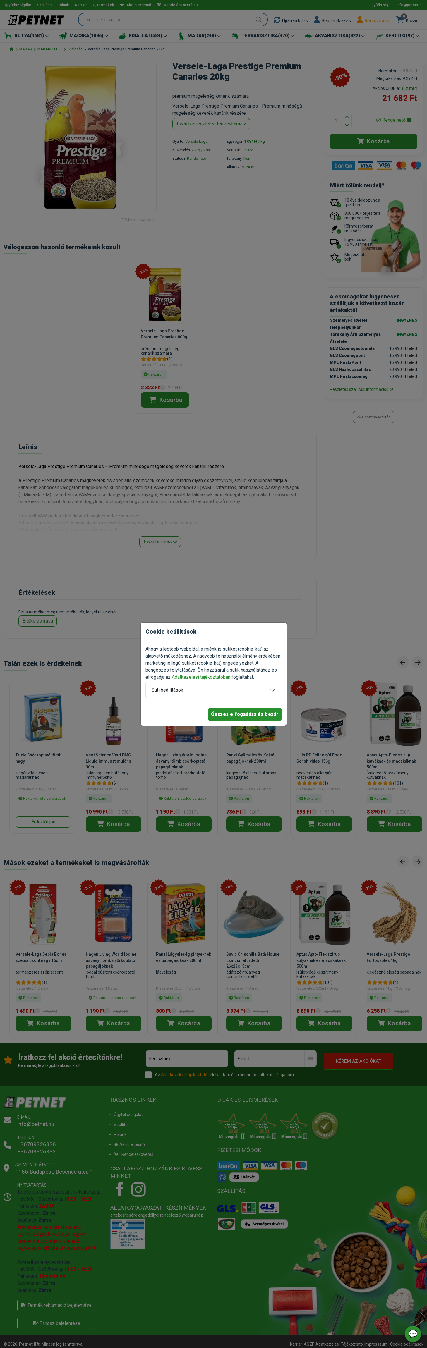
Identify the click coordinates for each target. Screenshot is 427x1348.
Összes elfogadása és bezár (245, 714)
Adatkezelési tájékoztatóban (201, 677)
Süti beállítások (167, 690)
